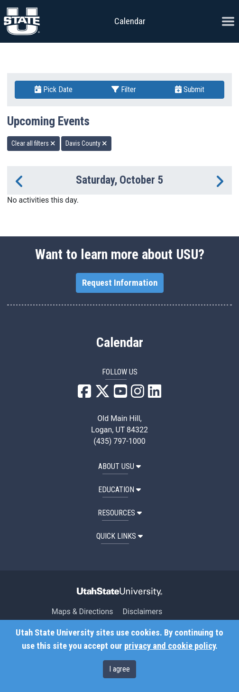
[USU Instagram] (137, 394)
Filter (123, 89)
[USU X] (102, 394)
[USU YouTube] (120, 394)
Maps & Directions (82, 611)
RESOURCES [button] (120, 512)
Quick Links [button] (119, 536)
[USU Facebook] (84, 394)
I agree (119, 668)
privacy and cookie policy (169, 646)
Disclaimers (142, 611)
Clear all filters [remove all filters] (33, 143)
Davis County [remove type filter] (86, 143)
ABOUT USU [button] (119, 466)
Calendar (119, 342)
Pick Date (54, 89)
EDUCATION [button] (119, 489)
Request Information (119, 283)
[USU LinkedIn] (154, 394)
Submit (189, 89)
